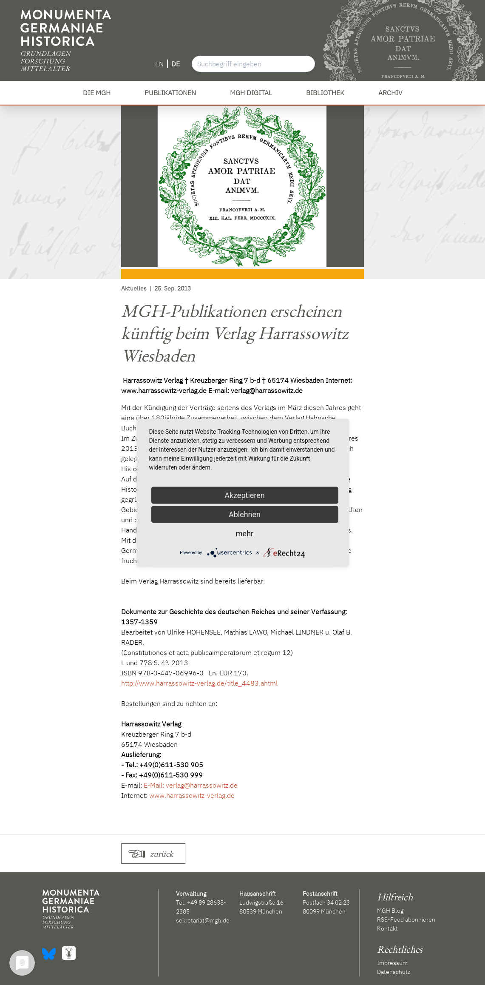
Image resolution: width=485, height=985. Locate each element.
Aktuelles (134, 288)
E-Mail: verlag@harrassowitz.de (191, 785)
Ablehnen (245, 514)
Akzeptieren (244, 495)
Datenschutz (393, 972)
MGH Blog (390, 910)
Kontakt (387, 928)
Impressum (392, 963)
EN (159, 64)
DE (175, 64)
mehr (244, 533)
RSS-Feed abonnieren (406, 919)
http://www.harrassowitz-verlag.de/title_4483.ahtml (199, 683)
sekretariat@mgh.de (203, 920)
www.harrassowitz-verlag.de (192, 795)
